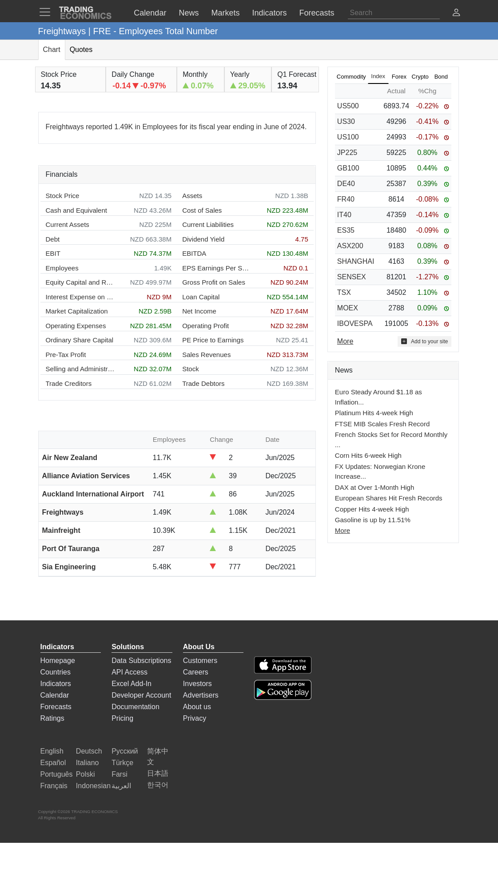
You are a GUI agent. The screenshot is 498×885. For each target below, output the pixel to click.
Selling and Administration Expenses (80, 369)
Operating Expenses (76, 325)
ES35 (346, 230)
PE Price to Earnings (212, 340)
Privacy (194, 718)
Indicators (55, 683)
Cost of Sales (202, 210)
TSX (344, 292)
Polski (85, 774)
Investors (197, 683)
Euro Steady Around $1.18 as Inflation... (378, 397)
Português (56, 774)
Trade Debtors (203, 383)
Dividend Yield (203, 239)
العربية (121, 786)
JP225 (347, 152)
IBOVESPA (355, 323)
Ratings (52, 718)
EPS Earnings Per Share (216, 268)
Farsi (119, 774)
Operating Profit (205, 325)
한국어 (157, 785)
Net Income (199, 311)
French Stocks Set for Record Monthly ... (391, 439)
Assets (192, 195)
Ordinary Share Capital (80, 340)
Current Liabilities (208, 224)
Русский (125, 751)
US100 (348, 137)
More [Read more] (345, 341)
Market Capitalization (77, 311)
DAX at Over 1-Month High (374, 487)
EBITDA (194, 253)
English (52, 751)
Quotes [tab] (81, 49)
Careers (195, 672)
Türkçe (122, 762)
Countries (55, 672)
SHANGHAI (355, 261)
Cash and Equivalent (76, 210)
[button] (456, 13)
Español (53, 762)
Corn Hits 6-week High (368, 455)
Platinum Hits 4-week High (374, 413)
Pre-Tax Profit (66, 354)
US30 (346, 121)
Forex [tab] (399, 76)
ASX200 (350, 246)
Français (54, 786)
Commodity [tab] (351, 76)
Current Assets (67, 224)
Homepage (57, 660)
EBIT (53, 253)
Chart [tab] (51, 49)
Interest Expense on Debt (80, 297)
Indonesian (93, 786)
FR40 (346, 199)
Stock (190, 369)
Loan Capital (200, 297)
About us (197, 706)
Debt (53, 239)
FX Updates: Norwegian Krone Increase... (380, 471)
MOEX (347, 308)
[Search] (394, 13)
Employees (62, 268)
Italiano (87, 762)
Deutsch (89, 751)
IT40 (344, 214)
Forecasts (56, 706)
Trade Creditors (69, 383)
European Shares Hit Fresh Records (388, 498)
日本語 (157, 773)
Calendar (54, 695)
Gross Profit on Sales (213, 282)
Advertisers (201, 695)
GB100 (348, 168)
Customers (200, 660)
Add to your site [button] (424, 341)
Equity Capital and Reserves (80, 282)
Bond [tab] (441, 76)
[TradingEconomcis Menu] (47, 12)
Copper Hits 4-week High (372, 509)
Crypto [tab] (420, 76)
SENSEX (351, 277)
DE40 (346, 183)
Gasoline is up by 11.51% (372, 520)
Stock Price (63, 195)
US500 (348, 106)
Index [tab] (378, 76)
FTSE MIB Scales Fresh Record (382, 424)
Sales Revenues (206, 354)
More (342, 530)
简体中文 (157, 756)
